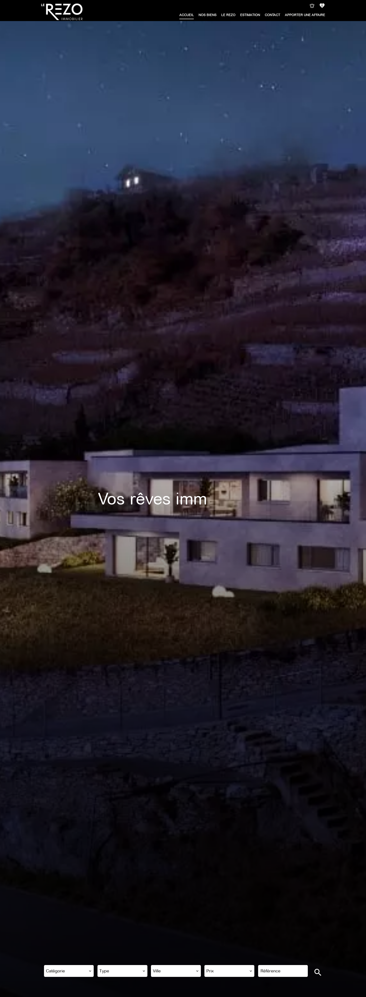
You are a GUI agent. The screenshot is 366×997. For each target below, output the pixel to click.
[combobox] (69, 971)
